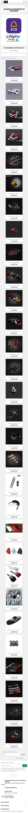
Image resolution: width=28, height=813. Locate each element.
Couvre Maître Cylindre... (14, 170)
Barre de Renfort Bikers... (14, 676)
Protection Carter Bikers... (14, 722)
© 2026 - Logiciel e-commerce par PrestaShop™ (12, 811)
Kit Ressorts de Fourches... (14, 492)
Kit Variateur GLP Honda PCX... (14, 607)
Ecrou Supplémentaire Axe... (14, 239)
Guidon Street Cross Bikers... (14, 423)
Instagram (15, 775)
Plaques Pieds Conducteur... (14, 469)
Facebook (12, 775)
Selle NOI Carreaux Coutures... (14, 630)
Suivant (24, 754)
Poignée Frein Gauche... (14, 101)
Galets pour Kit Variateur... (14, 653)
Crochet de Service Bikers (14, 285)
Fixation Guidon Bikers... (14, 216)
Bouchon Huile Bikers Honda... (14, 331)
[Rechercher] (14, 6)
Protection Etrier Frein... (14, 400)
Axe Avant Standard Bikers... (14, 262)
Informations (5, 809)
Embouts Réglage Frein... (14, 308)
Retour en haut (21, 758)
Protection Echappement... (14, 377)
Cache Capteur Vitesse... (14, 584)
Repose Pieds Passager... (14, 699)
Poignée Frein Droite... (14, 78)
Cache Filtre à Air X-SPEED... (14, 538)
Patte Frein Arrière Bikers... (14, 446)
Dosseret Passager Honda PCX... (14, 515)
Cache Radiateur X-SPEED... (14, 561)
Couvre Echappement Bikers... (14, 354)
